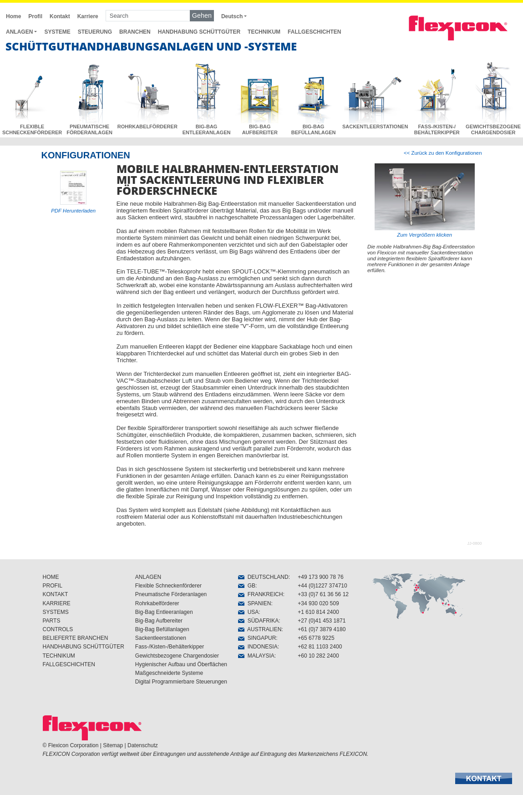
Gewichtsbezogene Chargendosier (177, 656)
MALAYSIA (256, 656)
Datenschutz (142, 745)
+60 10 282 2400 (318, 656)
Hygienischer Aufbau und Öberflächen (181, 664)
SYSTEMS (56, 612)
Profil (35, 16)
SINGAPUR (257, 638)
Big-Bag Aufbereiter (159, 621)
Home (13, 16)
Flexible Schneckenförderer (168, 585)
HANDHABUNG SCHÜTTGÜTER (199, 32)
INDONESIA (258, 646)
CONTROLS (58, 629)
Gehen (202, 15)
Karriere (87, 16)
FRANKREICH (260, 594)
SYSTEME (57, 32)
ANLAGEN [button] (19, 32)
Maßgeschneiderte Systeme (169, 673)
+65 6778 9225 (316, 638)
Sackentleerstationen (160, 638)
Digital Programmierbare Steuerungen (181, 682)
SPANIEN (254, 603)
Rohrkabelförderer (157, 603)
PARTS (52, 621)
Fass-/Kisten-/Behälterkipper (169, 646)
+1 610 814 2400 (318, 612)
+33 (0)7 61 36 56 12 (323, 594)
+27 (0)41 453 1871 (321, 621)
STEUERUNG (95, 32)
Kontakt (60, 16)
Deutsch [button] (232, 16)
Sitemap (113, 745)
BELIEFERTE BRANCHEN (75, 638)
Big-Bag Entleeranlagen (164, 612)
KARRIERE (57, 603)
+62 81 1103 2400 (320, 646)
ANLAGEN (148, 577)
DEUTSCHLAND (263, 577)
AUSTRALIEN (259, 629)
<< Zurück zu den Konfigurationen (443, 153)
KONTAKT (55, 594)
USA (248, 612)
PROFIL (52, 585)
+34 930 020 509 (318, 603)
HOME (51, 577)
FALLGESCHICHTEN (314, 32)
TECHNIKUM (264, 32)
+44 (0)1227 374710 (322, 585)
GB (246, 585)
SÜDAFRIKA (258, 621)
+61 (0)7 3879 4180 (321, 629)
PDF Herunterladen (73, 210)
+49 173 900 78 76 (320, 577)
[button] (483, 778)
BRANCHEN (135, 32)
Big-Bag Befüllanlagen (162, 629)
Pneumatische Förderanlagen (171, 594)
